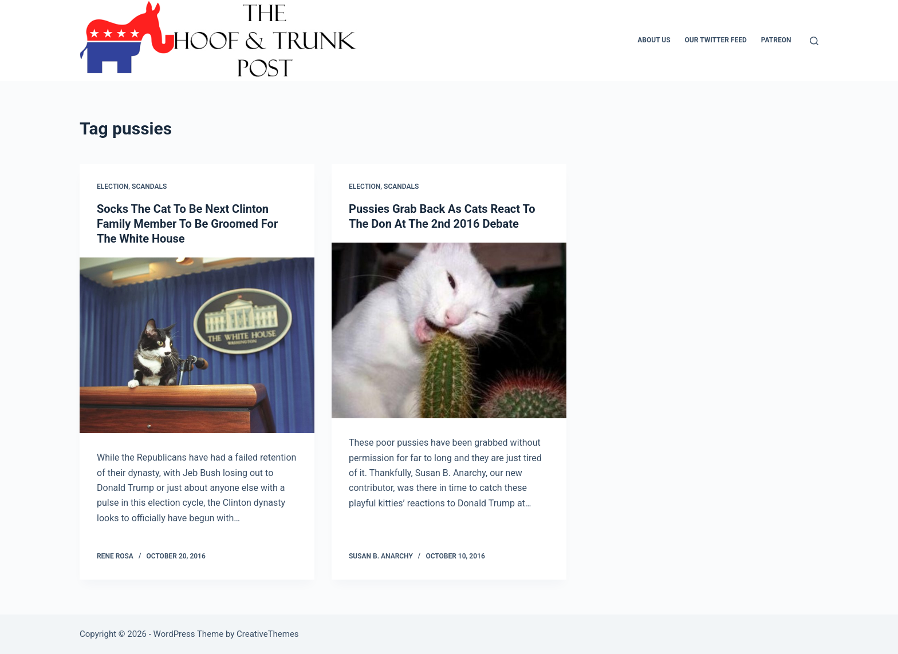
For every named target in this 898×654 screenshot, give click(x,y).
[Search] (814, 41)
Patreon (776, 40)
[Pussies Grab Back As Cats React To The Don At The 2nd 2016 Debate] (449, 331)
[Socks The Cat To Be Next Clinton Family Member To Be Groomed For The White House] (197, 345)
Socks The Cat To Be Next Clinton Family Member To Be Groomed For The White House (187, 223)
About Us (653, 40)
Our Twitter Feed (716, 40)
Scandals (149, 187)
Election (112, 187)
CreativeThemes (268, 634)
